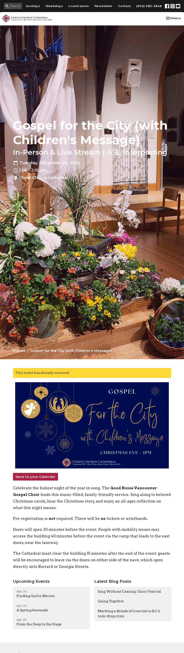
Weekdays (54, 6)
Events (19, 351)
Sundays (33, 6)
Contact (124, 6)
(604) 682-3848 (149, 6)
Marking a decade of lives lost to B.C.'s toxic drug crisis (129, 613)
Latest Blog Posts (112, 581)
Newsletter (104, 6)
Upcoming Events (31, 581)
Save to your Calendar (36, 477)
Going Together (111, 601)
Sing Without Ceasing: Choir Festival (129, 592)
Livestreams (78, 6)
